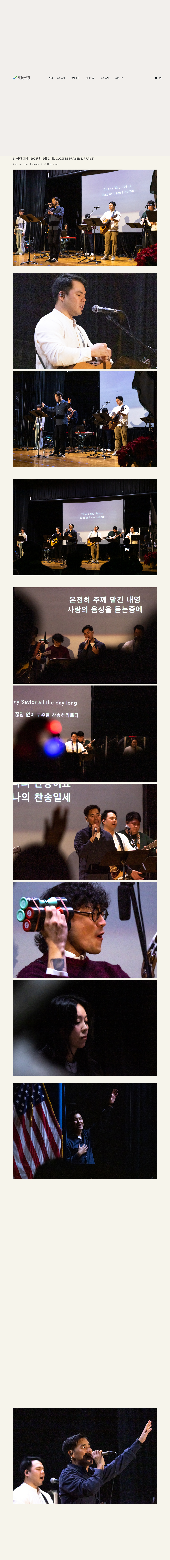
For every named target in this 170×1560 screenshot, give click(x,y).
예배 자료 (91, 78)
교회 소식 (106, 78)
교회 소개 (62, 78)
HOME (50, 78)
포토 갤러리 (54, 164)
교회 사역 (120, 78)
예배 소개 (77, 78)
